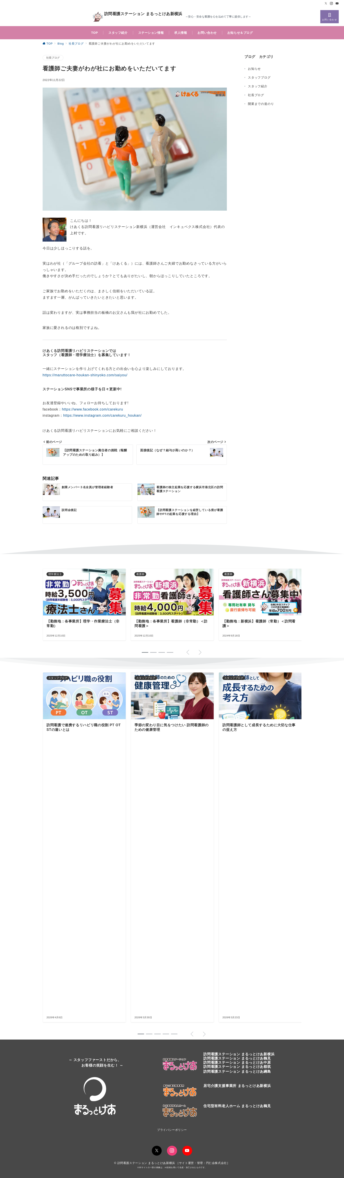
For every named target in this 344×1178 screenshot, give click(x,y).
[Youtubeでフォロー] (337, 3)
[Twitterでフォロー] (326, 3)
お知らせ (254, 68)
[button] (192, 1034)
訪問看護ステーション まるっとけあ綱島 (237, 1071)
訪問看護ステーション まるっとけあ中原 (237, 1062)
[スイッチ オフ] (329, 16)
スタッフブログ (259, 77)
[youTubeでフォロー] (187, 1151)
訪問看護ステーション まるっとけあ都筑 (237, 1067)
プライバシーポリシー (172, 1129)
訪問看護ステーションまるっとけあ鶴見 (237, 1058)
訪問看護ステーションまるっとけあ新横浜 (238, 1054)
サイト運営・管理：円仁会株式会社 (203, 1163)
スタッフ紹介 (257, 86)
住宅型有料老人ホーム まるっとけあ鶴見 (237, 1106)
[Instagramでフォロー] (331, 3)
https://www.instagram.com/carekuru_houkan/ (102, 415)
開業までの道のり (261, 104)
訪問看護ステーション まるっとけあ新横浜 (137, 17)
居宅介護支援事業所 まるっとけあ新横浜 (237, 1086)
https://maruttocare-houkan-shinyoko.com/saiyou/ (85, 375)
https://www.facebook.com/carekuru (92, 409)
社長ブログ (53, 57)
